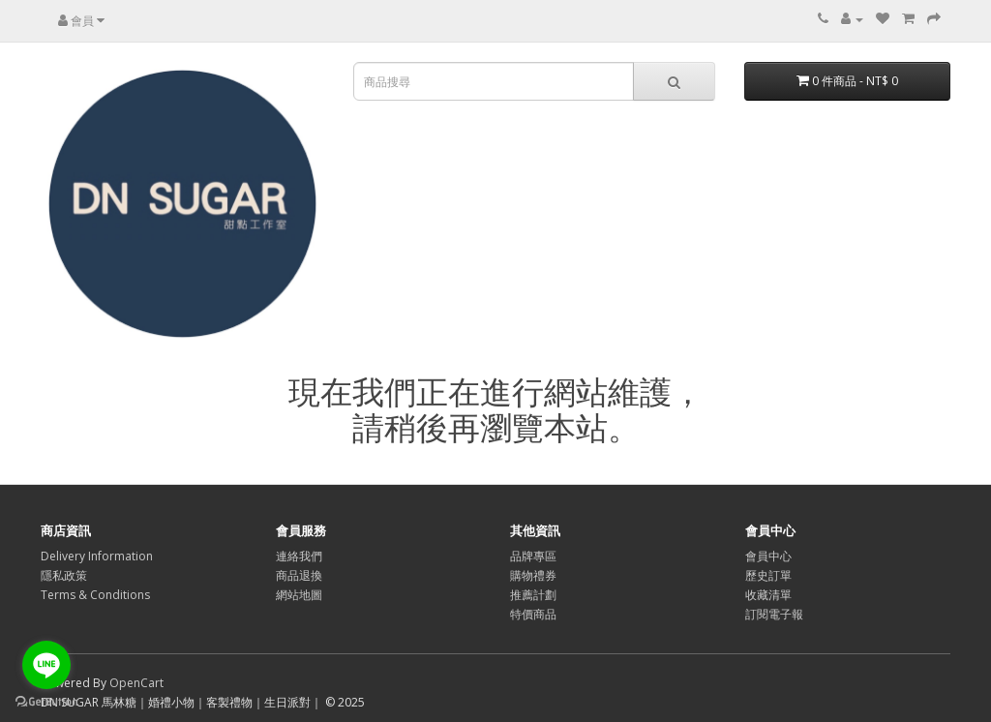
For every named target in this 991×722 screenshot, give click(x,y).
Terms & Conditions (95, 595)
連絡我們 (299, 556)
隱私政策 (64, 575)
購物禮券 (533, 575)
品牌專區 (533, 556)
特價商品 (533, 614)
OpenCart (136, 683)
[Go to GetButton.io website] (46, 702)
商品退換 (299, 575)
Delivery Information (97, 556)
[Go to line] (46, 665)
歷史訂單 (768, 575)
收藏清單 (768, 595)
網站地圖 (299, 595)
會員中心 (768, 556)
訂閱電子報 (774, 614)
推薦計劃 (533, 595)
